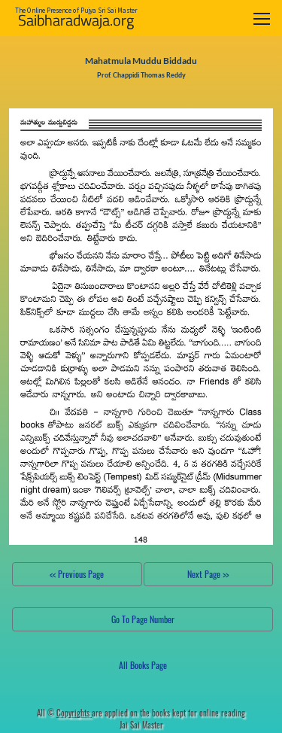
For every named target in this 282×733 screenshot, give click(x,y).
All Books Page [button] (143, 664)
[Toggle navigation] (261, 18)
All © (64, 713)
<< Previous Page (77, 573)
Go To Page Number (142, 619)
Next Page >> (208, 573)
